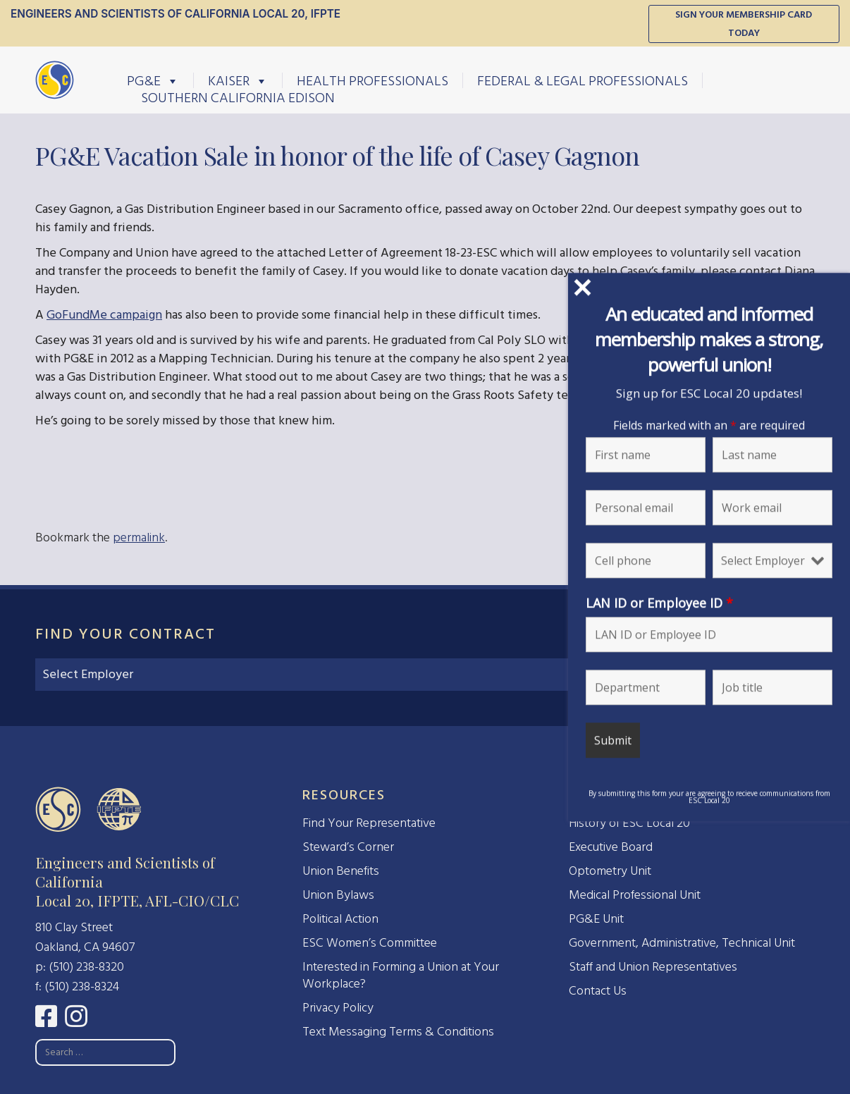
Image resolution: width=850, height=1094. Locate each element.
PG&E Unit (596, 919)
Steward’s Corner (348, 847)
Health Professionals (372, 80)
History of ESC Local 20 (629, 823)
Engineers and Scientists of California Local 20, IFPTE (175, 13)
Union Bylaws (338, 895)
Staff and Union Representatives (653, 967)
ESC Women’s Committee (369, 943)
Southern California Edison (238, 97)
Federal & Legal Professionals (582, 80)
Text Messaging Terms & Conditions (398, 1031)
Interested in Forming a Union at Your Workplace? (400, 975)
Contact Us (598, 991)
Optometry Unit (610, 871)
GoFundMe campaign (104, 315)
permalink (139, 537)
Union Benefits (340, 871)
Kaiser (238, 80)
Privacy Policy (338, 1007)
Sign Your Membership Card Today (743, 23)
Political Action (340, 919)
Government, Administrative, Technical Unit (682, 943)
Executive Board (611, 847)
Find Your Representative (369, 823)
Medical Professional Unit (635, 895)
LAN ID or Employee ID (732, 603)
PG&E (153, 80)
